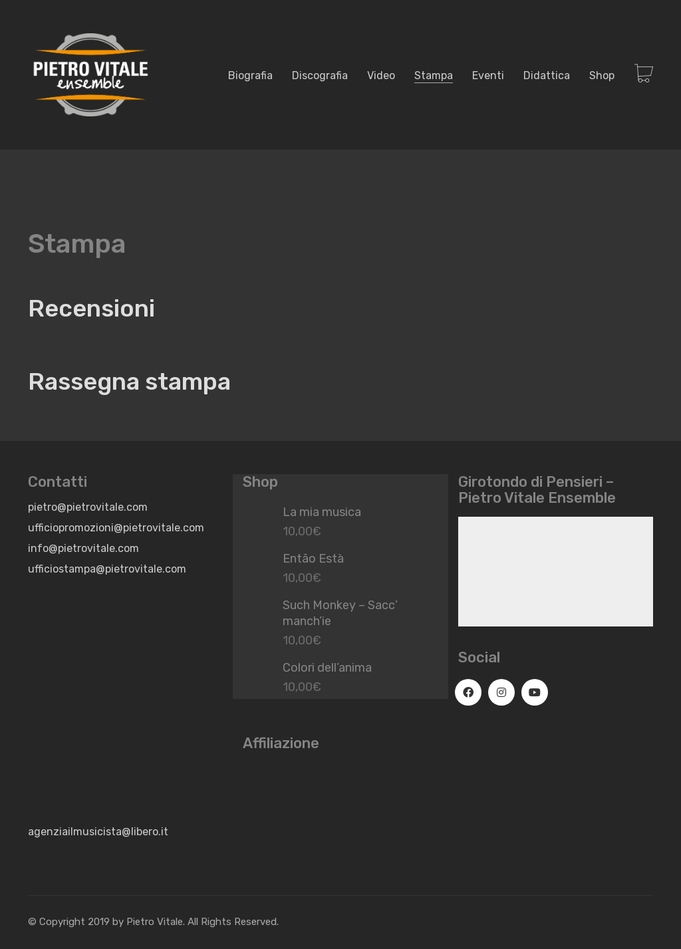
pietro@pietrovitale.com (88, 507)
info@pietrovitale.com (83, 548)
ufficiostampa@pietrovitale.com (107, 569)
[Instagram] (501, 692)
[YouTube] (534, 692)
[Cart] (643, 75)
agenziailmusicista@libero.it (98, 831)
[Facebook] (468, 692)
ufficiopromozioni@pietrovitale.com (116, 527)
